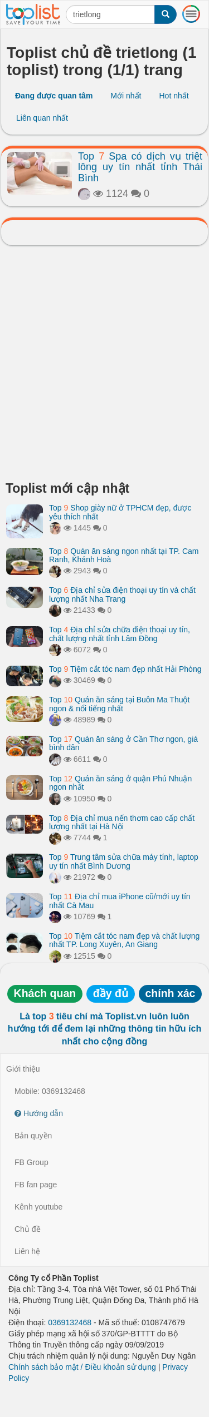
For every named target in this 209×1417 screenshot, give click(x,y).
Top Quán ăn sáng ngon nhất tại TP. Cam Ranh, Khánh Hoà (123, 555)
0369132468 (69, 1322)
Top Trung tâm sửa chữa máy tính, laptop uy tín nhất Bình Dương (123, 861)
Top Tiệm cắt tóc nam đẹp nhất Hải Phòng (125, 669)
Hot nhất (173, 95)
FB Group (31, 1162)
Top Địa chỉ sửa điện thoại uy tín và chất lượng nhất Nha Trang (122, 594)
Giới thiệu (23, 1068)
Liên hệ (27, 1251)
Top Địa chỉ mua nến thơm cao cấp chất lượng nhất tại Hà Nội (122, 822)
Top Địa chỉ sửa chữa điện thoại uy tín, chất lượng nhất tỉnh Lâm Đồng (119, 633)
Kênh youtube (38, 1206)
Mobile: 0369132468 (49, 1091)
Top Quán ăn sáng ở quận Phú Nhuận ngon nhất (120, 782)
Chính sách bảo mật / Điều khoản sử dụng (82, 1366)
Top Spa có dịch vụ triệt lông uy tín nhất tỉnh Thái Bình (140, 167)
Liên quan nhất (42, 117)
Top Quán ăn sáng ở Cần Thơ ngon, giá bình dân (123, 743)
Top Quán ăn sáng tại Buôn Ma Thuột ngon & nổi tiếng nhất (119, 703)
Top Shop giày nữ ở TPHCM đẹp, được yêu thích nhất (120, 512)
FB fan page (35, 1184)
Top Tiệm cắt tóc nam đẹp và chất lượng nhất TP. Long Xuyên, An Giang (124, 940)
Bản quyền (33, 1135)
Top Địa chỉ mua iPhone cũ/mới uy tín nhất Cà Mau (120, 900)
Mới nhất (125, 95)
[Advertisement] (104, 366)
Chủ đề (27, 1229)
